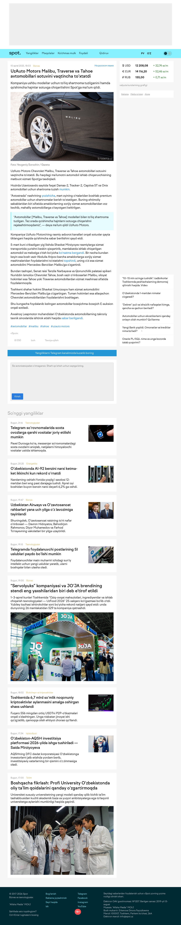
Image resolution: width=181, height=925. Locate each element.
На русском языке (104, 65)
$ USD (126, 65)
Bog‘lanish (51, 894)
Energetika (31, 463)
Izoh (31, 340)
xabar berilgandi (72, 318)
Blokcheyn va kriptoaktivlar (39, 692)
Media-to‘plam (137, 94)
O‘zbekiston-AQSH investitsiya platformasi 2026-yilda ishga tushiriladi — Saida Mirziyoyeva (44, 743)
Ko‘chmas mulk (67, 53)
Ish (47, 906)
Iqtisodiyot (31, 733)
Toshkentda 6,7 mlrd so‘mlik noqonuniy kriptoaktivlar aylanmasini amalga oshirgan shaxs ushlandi (45, 702)
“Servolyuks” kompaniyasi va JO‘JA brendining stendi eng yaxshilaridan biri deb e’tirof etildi (56, 588)
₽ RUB (126, 77)
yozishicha (48, 195)
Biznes (29, 500)
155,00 (139, 77)
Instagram (81, 902)
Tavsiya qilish (50, 340)
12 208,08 (141, 65)
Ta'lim (29, 778)
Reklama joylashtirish (56, 898)
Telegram (81, 894)
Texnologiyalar (32, 423)
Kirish (17, 396)
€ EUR (126, 71)
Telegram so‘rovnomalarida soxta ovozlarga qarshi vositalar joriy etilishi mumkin (41, 432)
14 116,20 (141, 71)
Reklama (125, 94)
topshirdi (70, 260)
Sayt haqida (52, 902)
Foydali (83, 53)
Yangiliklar (32, 53)
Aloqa (147, 94)
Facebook (81, 898)
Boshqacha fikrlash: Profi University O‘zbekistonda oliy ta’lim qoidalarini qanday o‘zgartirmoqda (60, 785)
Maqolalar (48, 53)
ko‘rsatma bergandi (71, 252)
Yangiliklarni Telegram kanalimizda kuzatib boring (62, 353)
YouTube (80, 906)
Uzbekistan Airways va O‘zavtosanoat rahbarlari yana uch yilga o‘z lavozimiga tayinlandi (42, 509)
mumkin (64, 189)
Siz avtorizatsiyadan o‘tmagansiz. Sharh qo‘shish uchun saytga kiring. (62, 377)
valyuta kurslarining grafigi (134, 85)
